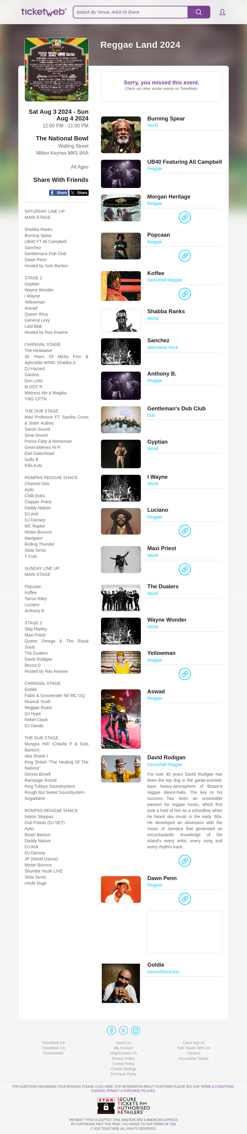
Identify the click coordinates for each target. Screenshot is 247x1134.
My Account (123, 1048)
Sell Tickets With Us (194, 1048)
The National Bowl (62, 138)
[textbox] (141, 12)
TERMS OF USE (164, 1124)
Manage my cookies (123, 1069)
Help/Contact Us (123, 1053)
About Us (123, 1043)
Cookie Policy (124, 1064)
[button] (219, 12)
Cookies (98, 1091)
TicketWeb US (53, 1043)
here (108, 1086)
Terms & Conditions (217, 1086)
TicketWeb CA (53, 1048)
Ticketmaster (53, 1053)
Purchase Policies (139, 1091)
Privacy (113, 1091)
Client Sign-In (194, 1043)
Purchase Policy (123, 1074)
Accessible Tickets (193, 1059)
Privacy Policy (123, 1059)
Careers (193, 1053)
